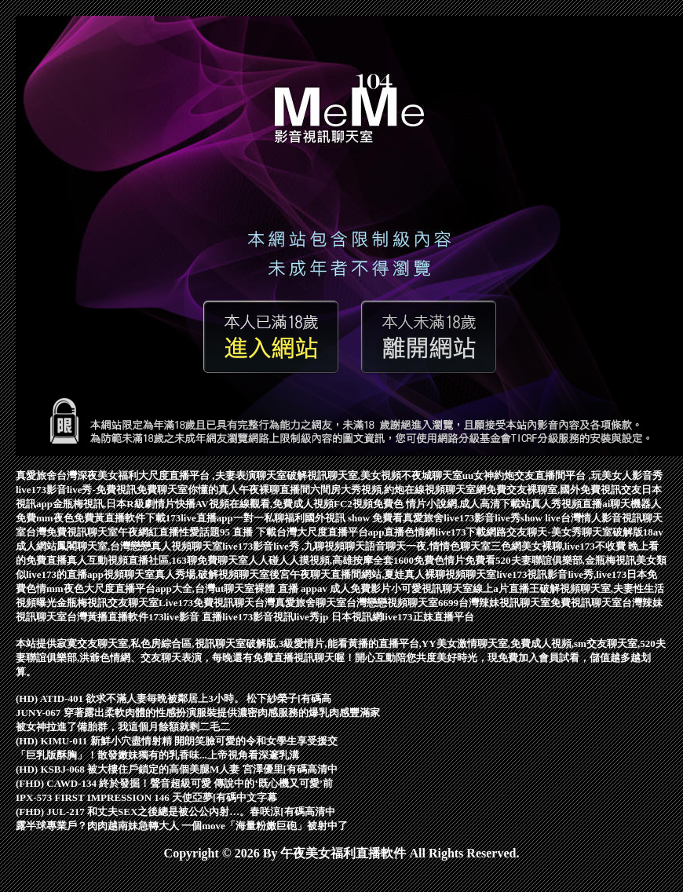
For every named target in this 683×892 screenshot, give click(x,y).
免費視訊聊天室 (586, 603)
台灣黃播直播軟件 (107, 617)
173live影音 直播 (185, 617)
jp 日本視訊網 (351, 617)
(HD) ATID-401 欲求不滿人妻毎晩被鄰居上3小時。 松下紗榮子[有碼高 (173, 698)
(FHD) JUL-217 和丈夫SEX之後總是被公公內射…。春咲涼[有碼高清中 (175, 811)
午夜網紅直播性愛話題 (169, 532)
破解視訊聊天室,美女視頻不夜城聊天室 (374, 475)
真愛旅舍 (423, 518)
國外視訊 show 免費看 (354, 518)
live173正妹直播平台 (428, 617)
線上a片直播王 (506, 588)
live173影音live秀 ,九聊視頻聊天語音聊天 (314, 546)
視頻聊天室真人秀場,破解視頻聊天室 (186, 574)
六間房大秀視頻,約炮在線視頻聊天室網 (398, 489)
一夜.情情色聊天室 (448, 546)
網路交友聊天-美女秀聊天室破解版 (564, 532)
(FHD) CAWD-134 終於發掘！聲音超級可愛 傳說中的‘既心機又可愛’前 (174, 783)
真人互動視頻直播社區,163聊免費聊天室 (157, 560)
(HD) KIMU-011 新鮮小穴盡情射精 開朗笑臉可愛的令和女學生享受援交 (177, 741)
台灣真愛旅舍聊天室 (300, 603)
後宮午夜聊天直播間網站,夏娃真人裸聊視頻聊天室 (382, 574)
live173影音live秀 (482, 518)
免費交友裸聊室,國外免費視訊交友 (563, 489)
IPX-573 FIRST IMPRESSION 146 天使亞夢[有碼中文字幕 (146, 797)
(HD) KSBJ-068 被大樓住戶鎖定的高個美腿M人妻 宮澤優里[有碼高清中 (177, 769)
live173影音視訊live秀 (271, 617)
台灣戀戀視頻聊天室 (392, 603)
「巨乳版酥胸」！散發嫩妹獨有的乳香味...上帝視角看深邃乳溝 (157, 755)
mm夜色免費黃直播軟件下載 (101, 518)
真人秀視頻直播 (566, 504)
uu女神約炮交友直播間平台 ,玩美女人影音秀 (562, 475)
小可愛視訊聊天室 (432, 588)
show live (540, 518)
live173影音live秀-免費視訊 (76, 489)
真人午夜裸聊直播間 (264, 489)
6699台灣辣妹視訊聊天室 (494, 603)
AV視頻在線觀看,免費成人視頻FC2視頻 (284, 504)
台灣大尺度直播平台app (330, 532)
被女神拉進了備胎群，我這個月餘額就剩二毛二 (123, 727)
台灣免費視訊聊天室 (72, 532)
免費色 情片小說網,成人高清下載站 (452, 504)
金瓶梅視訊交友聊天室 (108, 603)
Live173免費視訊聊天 (206, 603)
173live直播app (199, 518)
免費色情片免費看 (454, 560)
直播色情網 (409, 532)
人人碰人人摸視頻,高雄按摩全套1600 (331, 560)
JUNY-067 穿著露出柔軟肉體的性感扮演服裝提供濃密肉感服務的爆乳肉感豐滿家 (198, 712)
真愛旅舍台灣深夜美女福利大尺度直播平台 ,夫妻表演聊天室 (151, 475)
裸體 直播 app (285, 588)
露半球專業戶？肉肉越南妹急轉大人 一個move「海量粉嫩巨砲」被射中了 (182, 826)
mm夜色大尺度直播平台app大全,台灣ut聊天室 (150, 588)
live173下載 (460, 532)
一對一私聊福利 (269, 518)
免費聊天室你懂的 (177, 489)
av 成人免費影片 (354, 588)
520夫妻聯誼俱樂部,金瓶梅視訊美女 (575, 560)
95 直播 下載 (248, 532)
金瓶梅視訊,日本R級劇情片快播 (124, 504)
